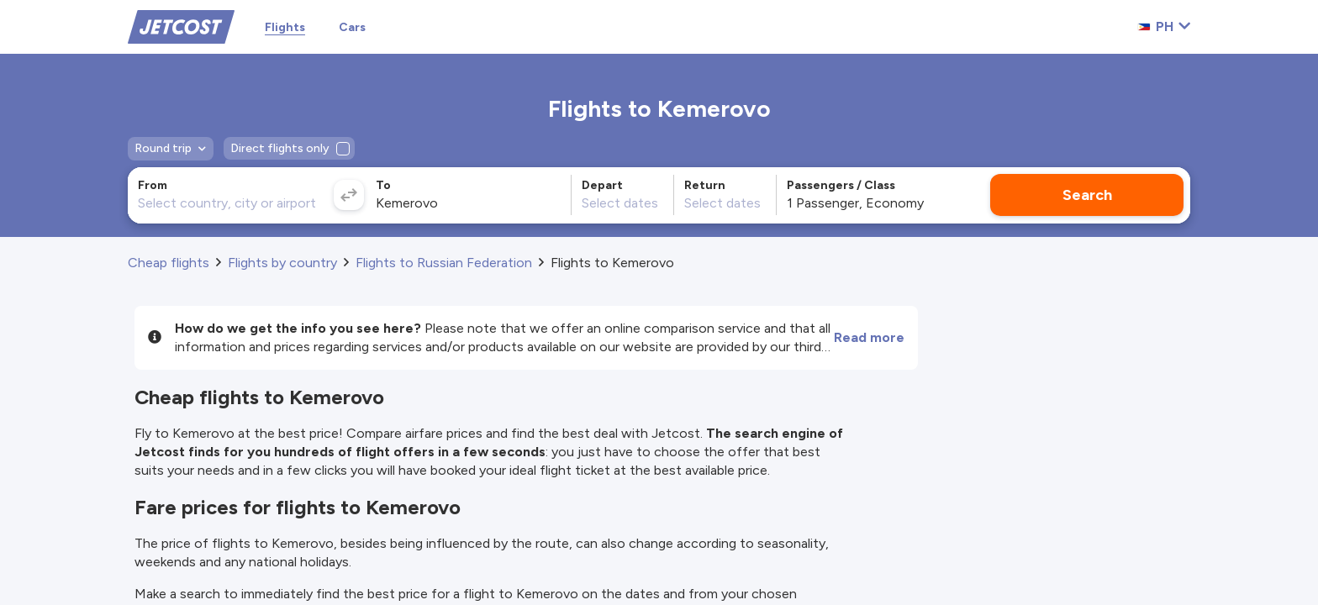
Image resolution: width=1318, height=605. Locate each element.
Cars (352, 27)
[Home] (181, 26)
